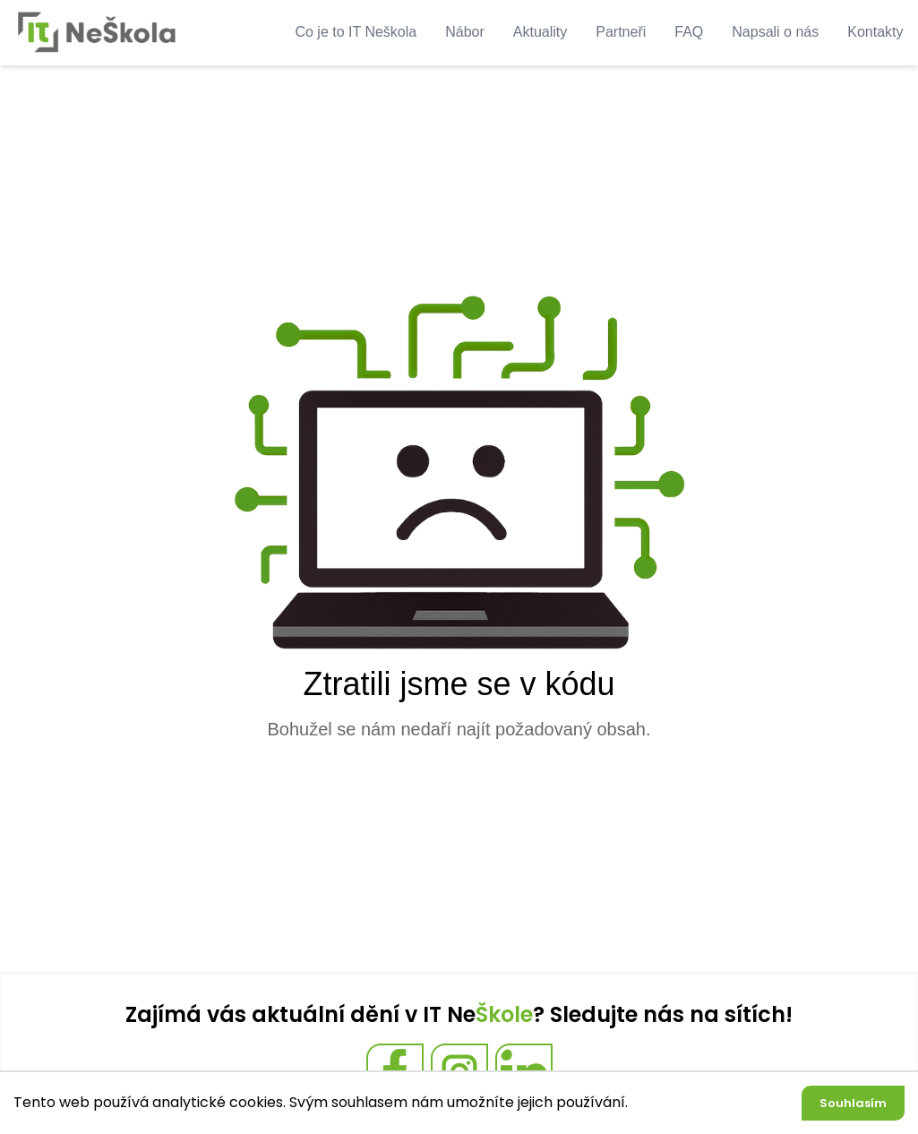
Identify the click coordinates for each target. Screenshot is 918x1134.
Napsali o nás (775, 31)
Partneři (621, 31)
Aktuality (540, 31)
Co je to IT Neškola (355, 31)
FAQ (688, 31)
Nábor (465, 31)
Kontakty (875, 31)
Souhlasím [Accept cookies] (853, 1103)
